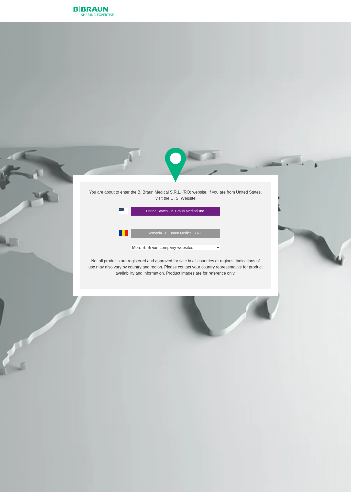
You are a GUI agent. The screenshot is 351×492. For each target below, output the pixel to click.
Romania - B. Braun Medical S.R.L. (175, 233)
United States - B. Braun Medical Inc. (175, 211)
